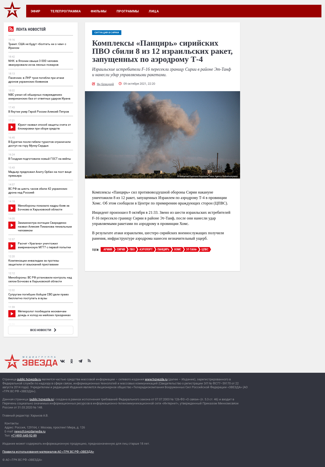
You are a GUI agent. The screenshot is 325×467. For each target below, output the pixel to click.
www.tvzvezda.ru (156, 379)
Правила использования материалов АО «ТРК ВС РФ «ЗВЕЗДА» (48, 451)
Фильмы (99, 11)
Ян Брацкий (105, 84)
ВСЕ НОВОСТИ (44, 330)
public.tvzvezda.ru (29, 379)
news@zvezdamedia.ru (29, 431)
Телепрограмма (65, 11)
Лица (154, 11)
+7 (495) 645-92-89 (24, 435)
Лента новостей (27, 29)
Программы (128, 11)
